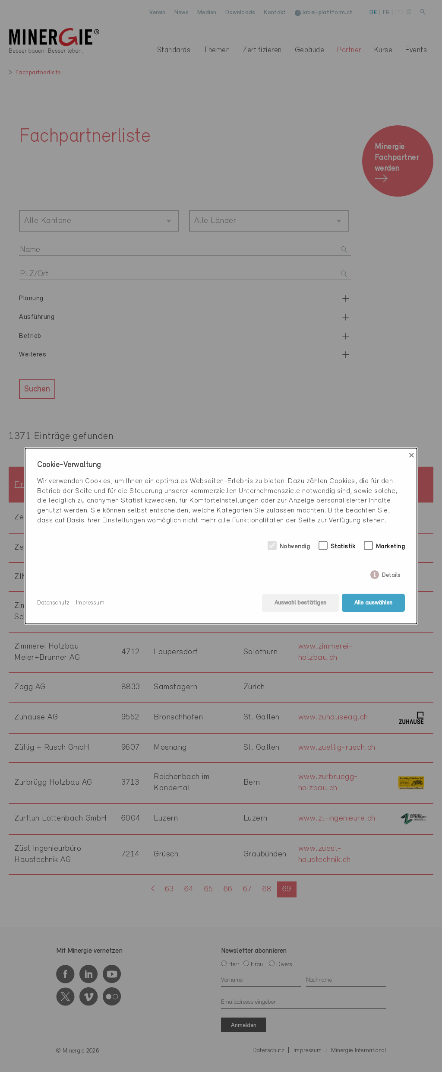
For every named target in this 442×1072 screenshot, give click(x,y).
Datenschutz (53, 603)
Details (391, 573)
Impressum (90, 603)
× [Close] (411, 455)
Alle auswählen (373, 603)
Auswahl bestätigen (300, 603)
